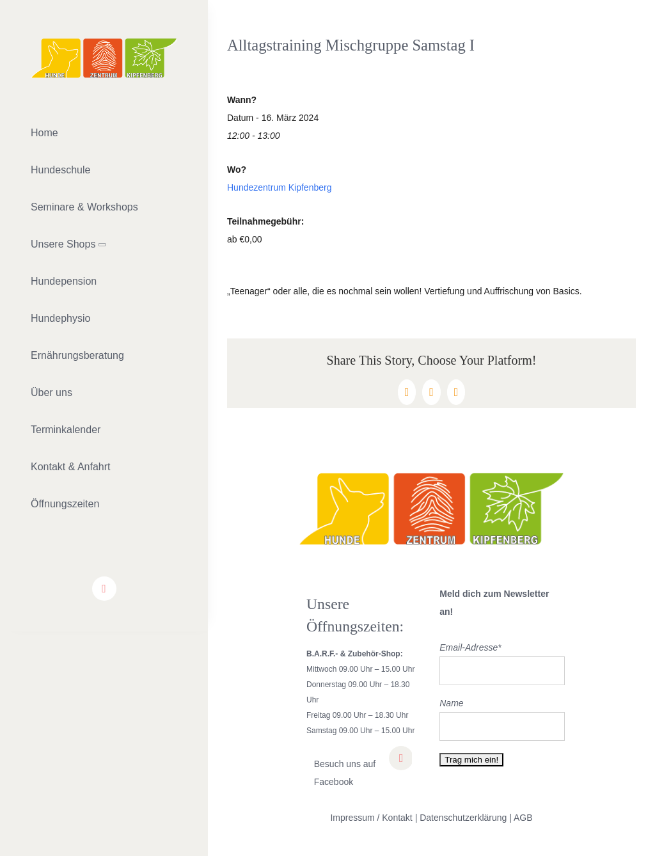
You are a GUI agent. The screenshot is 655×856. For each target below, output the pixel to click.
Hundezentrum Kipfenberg (279, 187)
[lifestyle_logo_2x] (104, 43)
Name (451, 703)
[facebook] (104, 588)
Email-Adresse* (470, 647)
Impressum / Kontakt (371, 817)
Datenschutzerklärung (463, 817)
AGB (523, 817)
